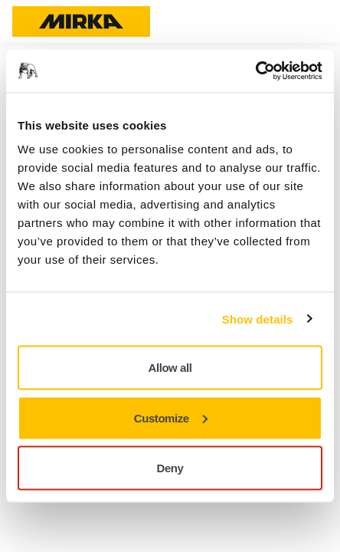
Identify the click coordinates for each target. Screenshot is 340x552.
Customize (171, 417)
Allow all (170, 367)
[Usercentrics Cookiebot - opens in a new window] (255, 71)
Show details (257, 318)
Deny (170, 468)
